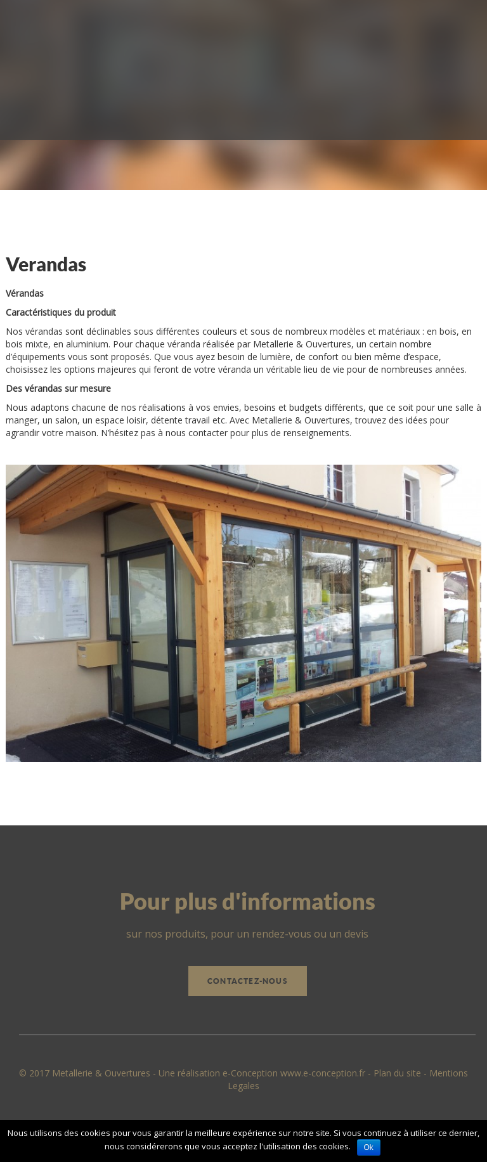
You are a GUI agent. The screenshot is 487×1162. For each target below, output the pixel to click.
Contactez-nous (247, 981)
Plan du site (397, 1073)
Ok (368, 1147)
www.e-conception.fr (322, 1073)
